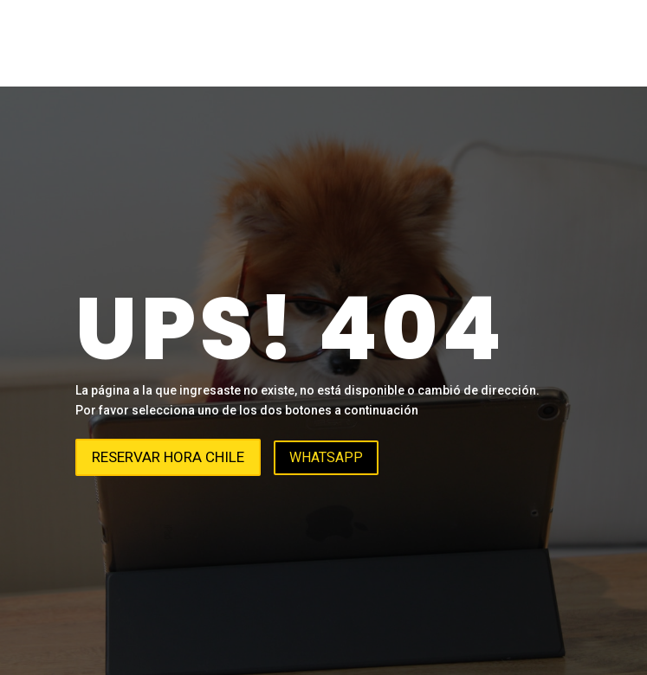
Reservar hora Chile (168, 457)
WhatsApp (326, 457)
